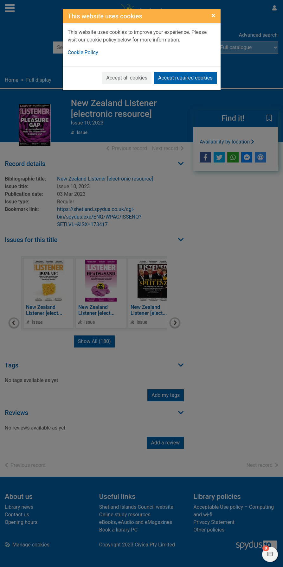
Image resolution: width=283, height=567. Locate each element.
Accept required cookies (185, 78)
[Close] (213, 15)
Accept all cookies (126, 78)
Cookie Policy (83, 52)
